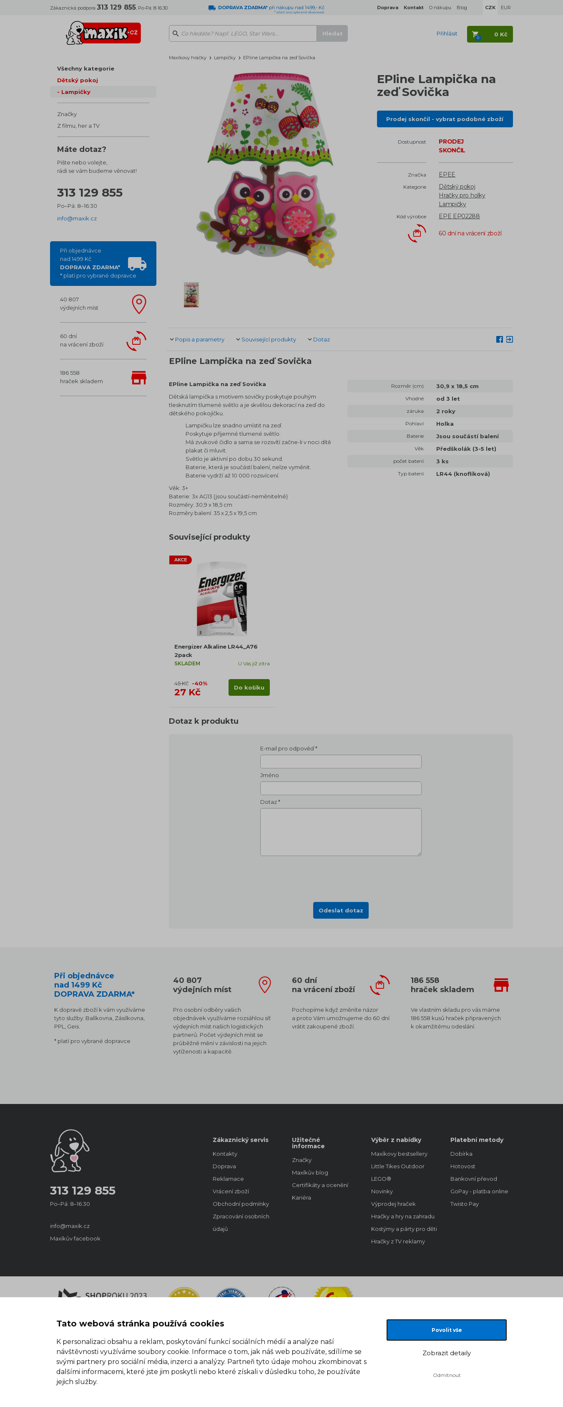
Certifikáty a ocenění (320, 1185)
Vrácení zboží (231, 1191)
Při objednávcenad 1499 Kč (98, 263)
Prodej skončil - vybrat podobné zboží (444, 119)
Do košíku (249, 687)
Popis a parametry (199, 339)
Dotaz (321, 339)
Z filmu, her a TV (78, 125)
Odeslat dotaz (341, 910)
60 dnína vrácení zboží (81, 340)
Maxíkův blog (310, 1172)
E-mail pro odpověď (287, 748)
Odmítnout (447, 1375)
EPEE (447, 174)
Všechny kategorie (85, 68)
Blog (462, 7)
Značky (67, 114)
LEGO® (381, 1178)
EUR (506, 7)
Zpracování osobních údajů (241, 1222)
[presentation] (341, 876)
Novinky (382, 1191)
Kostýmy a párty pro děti (402, 1228)
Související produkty (268, 339)
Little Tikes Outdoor (398, 1166)
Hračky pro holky (462, 195)
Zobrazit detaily (446, 1353)
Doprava (224, 1166)
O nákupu (440, 7)
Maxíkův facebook (75, 1238)
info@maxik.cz (77, 218)
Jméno (269, 775)
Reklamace (228, 1178)
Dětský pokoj (77, 80)
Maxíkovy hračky (187, 58)
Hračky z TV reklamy (398, 1241)
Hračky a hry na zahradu (402, 1216)
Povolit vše (447, 1330)
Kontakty (225, 1153)
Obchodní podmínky (241, 1203)
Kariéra (301, 1197)
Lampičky (75, 91)
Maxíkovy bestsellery (399, 1153)
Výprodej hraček (393, 1203)
